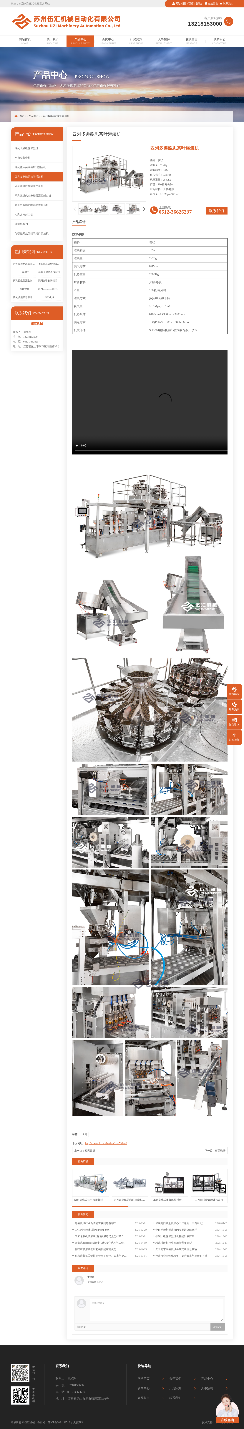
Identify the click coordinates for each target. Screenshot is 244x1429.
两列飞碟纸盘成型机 (26, 148)
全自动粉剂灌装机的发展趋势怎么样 (176, 1229)
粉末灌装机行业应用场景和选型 (173, 1242)
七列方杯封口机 (24, 214)
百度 (191, 3)
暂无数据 (90, 1150)
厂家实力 (24, 272)
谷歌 (198, 3)
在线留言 (213, 3)
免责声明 (78, 1422)
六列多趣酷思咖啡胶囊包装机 (32, 205)
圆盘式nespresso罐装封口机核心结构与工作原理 (102, 1242)
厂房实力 (136, 42)
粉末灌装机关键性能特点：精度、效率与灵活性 (102, 1255)
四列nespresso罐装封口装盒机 (49, 289)
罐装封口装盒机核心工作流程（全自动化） (180, 1223)
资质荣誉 (24, 289)
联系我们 (228, 3)
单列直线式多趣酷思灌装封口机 (33, 195)
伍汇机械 (49, 297)
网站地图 (180, 3)
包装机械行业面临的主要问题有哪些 (95, 1223)
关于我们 (53, 42)
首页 (22, 116)
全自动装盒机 (22, 157)
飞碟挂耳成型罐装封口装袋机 (32, 233)
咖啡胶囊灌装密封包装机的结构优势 (95, 1249)
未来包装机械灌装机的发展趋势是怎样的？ (99, 1236)
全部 (84, 1134)
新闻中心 (108, 42)
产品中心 (80, 42)
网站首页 (25, 42)
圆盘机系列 (21, 224)
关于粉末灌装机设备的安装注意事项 (176, 1249)
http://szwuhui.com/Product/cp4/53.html (106, 1143)
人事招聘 (164, 42)
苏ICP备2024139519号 (60, 1422)
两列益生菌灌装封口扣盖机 (30, 167)
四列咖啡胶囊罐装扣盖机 (29, 186)
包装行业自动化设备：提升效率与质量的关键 (181, 1255)
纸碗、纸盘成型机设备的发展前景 (174, 1236)
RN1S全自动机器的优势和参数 (92, 1229)
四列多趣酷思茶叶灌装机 (56, 116)
